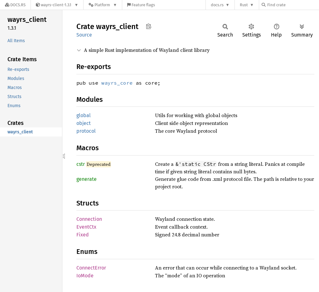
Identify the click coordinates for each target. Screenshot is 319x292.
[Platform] (103, 5)
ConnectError (91, 268)
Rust (244, 4)
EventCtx (86, 227)
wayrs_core (117, 83)
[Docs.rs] (15, 5)
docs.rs (217, 4)
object (83, 123)
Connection (89, 219)
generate (86, 179)
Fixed (82, 235)
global (83, 115)
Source (84, 35)
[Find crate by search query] (293, 5)
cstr (80, 164)
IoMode (85, 276)
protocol (86, 131)
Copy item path (148, 26)
